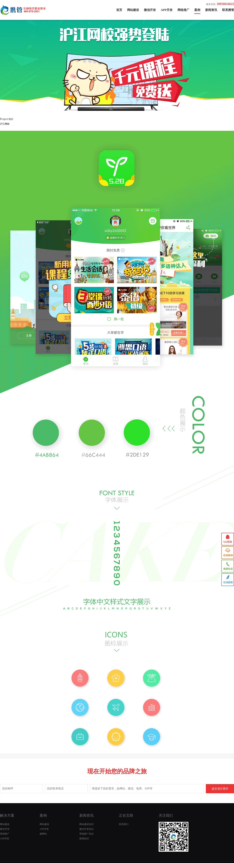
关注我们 (166, 815)
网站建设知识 (86, 824)
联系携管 (228, 10)
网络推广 (183, 10)
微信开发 (150, 10)
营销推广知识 (86, 833)
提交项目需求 (220, 788)
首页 (119, 10)
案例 (197, 10)
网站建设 (133, 10)
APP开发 (167, 10)
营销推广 (5, 833)
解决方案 (7, 815)
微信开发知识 (86, 829)
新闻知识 (84, 838)
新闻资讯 (211, 10)
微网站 (43, 833)
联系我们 (124, 824)
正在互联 (126, 815)
